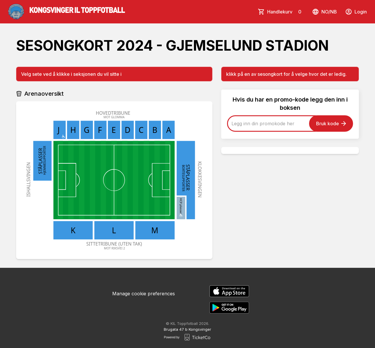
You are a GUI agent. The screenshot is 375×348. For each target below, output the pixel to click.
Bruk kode (331, 123)
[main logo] (66, 11)
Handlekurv (285, 11)
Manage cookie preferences (143, 293)
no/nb (324, 11)
